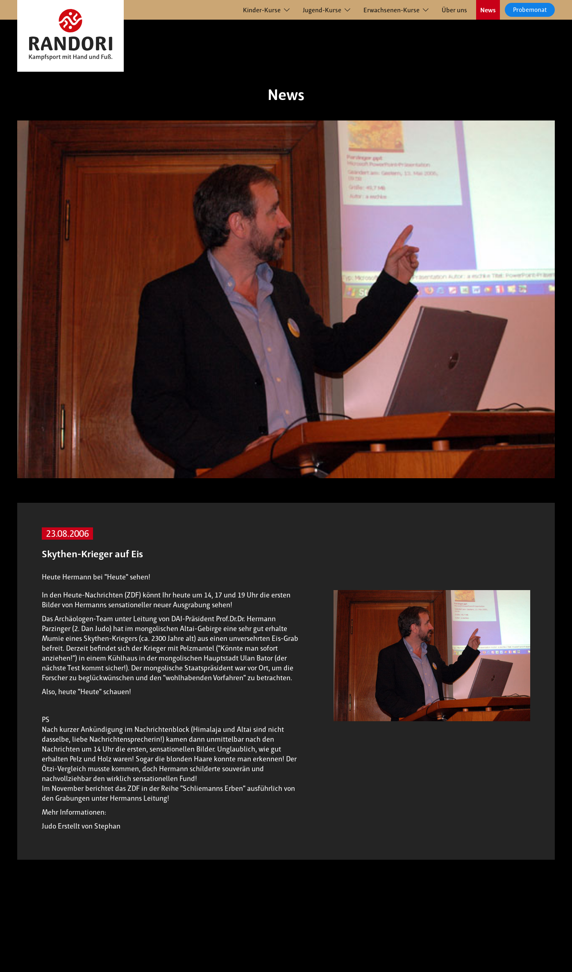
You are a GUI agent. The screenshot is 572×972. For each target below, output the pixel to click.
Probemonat (530, 10)
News (488, 10)
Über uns (454, 10)
